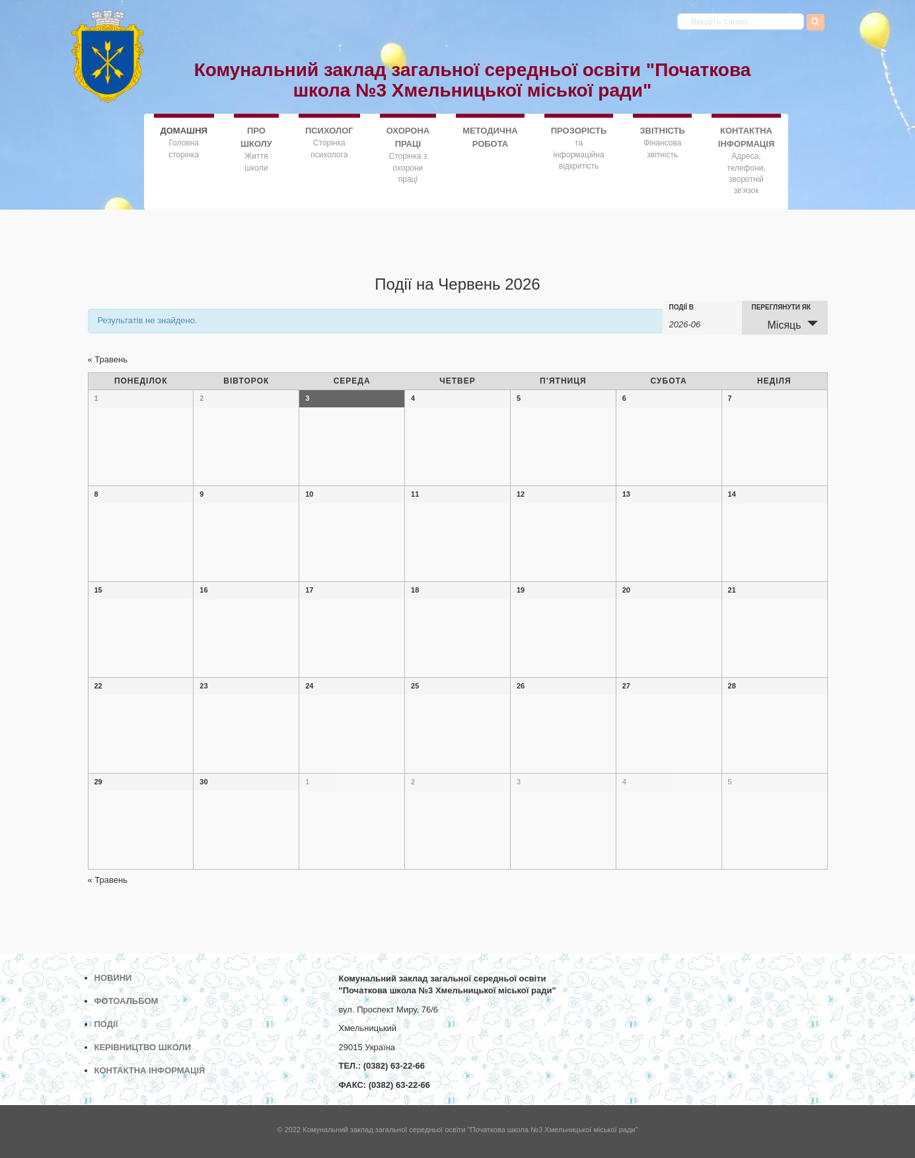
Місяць (776, 324)
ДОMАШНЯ (184, 130)
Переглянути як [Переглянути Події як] (781, 307)
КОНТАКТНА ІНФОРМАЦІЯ (746, 137)
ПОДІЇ (106, 1024)
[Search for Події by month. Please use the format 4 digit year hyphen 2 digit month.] (702, 323)
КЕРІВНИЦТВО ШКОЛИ (143, 1047)
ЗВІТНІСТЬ (662, 131)
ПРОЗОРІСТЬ (579, 131)
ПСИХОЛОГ (329, 131)
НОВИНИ (113, 978)
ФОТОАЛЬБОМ (126, 1001)
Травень (108, 359)
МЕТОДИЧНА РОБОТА (490, 137)
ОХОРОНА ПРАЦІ (407, 137)
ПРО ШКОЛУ (256, 137)
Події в (681, 307)
